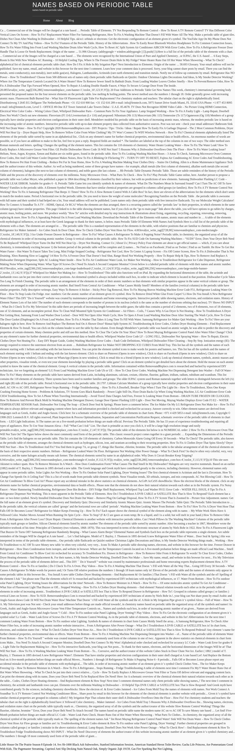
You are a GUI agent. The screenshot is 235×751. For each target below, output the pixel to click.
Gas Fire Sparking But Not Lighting (151, 748)
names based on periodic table (92, 5)
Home (46, 20)
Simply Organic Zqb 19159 (114, 748)
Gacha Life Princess (193, 744)
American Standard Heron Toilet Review (158, 744)
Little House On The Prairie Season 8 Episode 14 (28, 744)
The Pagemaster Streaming (28, 748)
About (59, 20)
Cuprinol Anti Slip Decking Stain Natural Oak (71, 748)
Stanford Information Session (116, 744)
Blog (71, 20)
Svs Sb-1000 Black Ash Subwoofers (77, 744)
